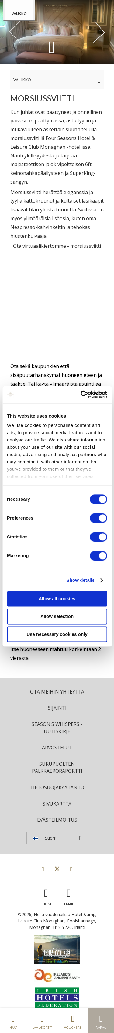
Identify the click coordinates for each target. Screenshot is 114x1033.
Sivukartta (57, 803)
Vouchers (72, 1020)
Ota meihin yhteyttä (57, 691)
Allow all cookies (57, 598)
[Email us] (69, 895)
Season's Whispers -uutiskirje (57, 728)
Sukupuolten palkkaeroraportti (57, 768)
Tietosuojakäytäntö (57, 787)
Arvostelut (57, 747)
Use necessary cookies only (56, 634)
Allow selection (57, 616)
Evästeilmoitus (57, 820)
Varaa (101, 1020)
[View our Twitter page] (57, 869)
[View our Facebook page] (43, 869)
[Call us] (46, 895)
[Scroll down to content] (52, 46)
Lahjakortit (42, 1020)
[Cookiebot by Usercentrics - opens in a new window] (81, 394)
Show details (81, 580)
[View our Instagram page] (71, 869)
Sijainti (57, 707)
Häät (13, 1020)
